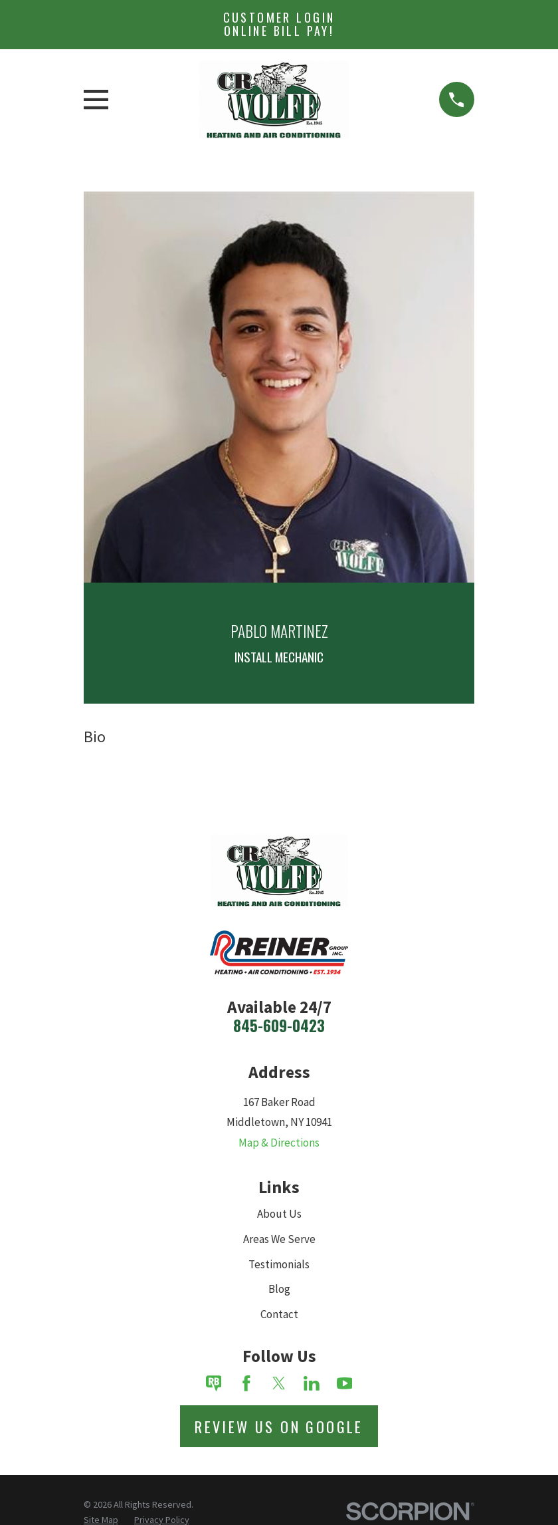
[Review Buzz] (214, 1383)
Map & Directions (279, 1142)
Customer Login (279, 24)
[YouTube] (345, 1383)
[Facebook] (246, 1383)
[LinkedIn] (312, 1383)
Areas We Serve (279, 1239)
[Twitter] (279, 1383)
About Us (279, 1213)
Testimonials (279, 1264)
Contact (279, 1314)
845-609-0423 (279, 1025)
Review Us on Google (279, 1426)
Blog (279, 1289)
